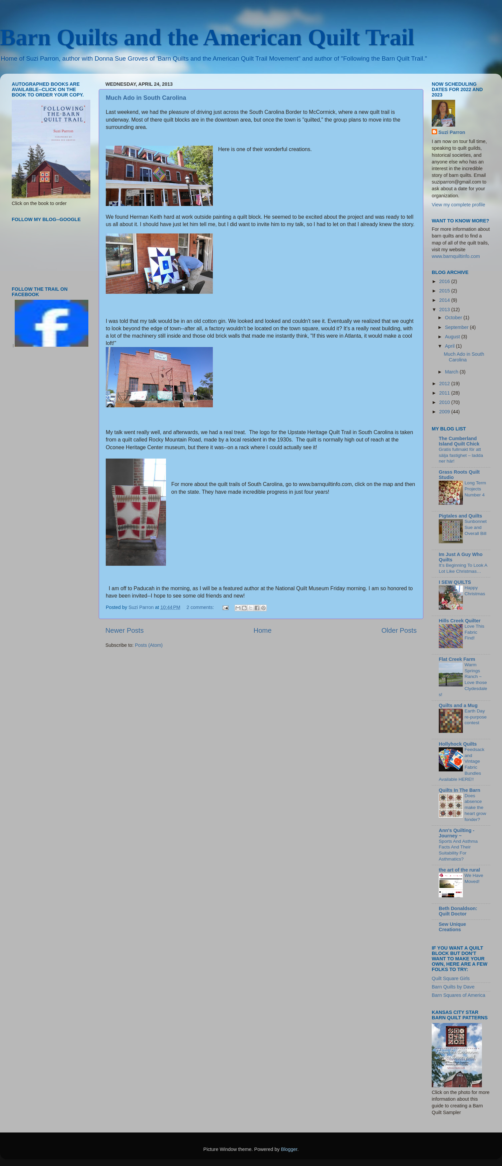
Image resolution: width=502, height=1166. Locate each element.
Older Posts (399, 630)
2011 (445, 393)
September (457, 327)
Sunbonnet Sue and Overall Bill (476, 527)
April (450, 346)
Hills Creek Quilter (460, 620)
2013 (445, 309)
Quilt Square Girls (451, 978)
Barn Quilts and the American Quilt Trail (207, 37)
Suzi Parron (451, 132)
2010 (445, 402)
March (452, 371)
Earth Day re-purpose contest (476, 717)
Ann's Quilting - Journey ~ (457, 833)
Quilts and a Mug (458, 705)
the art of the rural (459, 870)
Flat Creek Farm (457, 659)
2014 (445, 300)
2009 (445, 411)
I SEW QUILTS (455, 582)
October (454, 317)
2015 (445, 290)
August (453, 336)
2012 (445, 383)
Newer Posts (124, 630)
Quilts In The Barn (459, 790)
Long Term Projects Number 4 (475, 488)
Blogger (289, 1149)
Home (263, 630)
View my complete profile (458, 204)
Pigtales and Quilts (460, 516)
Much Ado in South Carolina (146, 97)
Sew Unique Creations (452, 926)
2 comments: (200, 607)
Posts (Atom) (149, 645)
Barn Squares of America (458, 995)
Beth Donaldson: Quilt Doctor (458, 911)
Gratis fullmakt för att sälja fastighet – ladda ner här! (461, 455)
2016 (445, 281)
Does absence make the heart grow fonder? (475, 807)
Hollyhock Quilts (458, 744)
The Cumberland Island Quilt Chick (459, 441)
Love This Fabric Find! (474, 632)
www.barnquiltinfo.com (456, 256)
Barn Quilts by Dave (453, 986)
